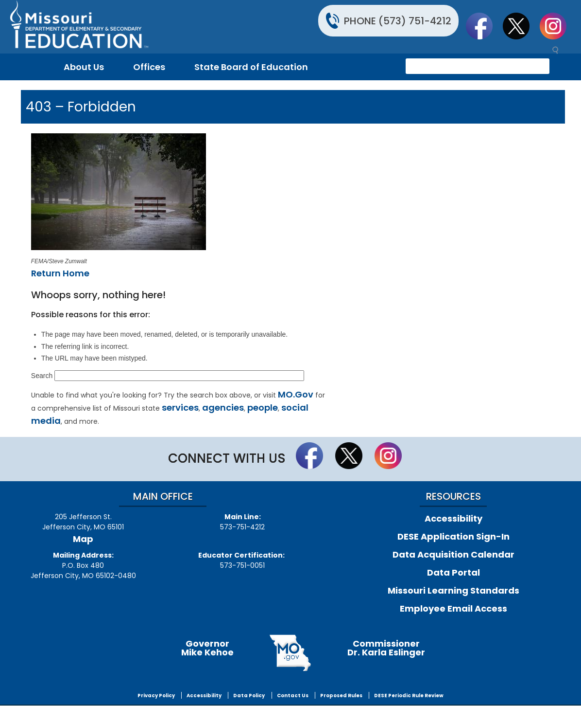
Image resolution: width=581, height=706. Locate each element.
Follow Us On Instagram (557, 25)
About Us (84, 67)
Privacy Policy (156, 695)
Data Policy (249, 695)
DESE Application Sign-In (453, 536)
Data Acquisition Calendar (453, 554)
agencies (223, 407)
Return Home (60, 273)
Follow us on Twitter (520, 25)
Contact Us (292, 695)
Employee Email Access (453, 608)
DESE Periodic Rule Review (409, 695)
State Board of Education (251, 67)
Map (83, 539)
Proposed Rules (341, 695)
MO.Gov (295, 394)
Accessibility (453, 518)
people (262, 407)
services (180, 407)
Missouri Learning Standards (453, 590)
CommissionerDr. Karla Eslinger (386, 647)
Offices (149, 67)
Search (41, 376)
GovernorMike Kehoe (207, 647)
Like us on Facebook (483, 25)
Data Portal (453, 572)
